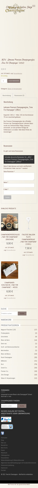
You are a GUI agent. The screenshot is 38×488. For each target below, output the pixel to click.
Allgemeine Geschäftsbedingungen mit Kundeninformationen (18, 463)
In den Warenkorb (14, 81)
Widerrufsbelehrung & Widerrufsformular (12, 460)
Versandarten (5, 458)
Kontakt (3, 470)
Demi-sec (4, 343)
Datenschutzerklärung (7, 465)
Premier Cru (4, 371)
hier (8, 396)
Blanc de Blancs (6, 354)
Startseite (4, 438)
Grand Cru (4, 368)
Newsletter (4, 445)
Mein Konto (4, 448)
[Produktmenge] (4, 81)
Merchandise (5, 350)
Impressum (4, 468)
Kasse (3, 450)
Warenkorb (4, 453)
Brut (2, 364)
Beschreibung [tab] (7, 95)
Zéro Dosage (5, 375)
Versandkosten (17, 73)
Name (6, 182)
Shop (2, 440)
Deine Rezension (9, 172)
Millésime (4, 361)
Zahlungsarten (5, 455)
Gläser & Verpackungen (15, 89)
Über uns (3, 443)
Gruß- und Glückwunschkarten (10, 347)
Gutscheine (4, 337)
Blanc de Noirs (5, 340)
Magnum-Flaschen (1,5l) (8, 330)
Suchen (22, 313)
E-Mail (6, 189)
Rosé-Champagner (6, 357)
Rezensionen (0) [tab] (19, 95)
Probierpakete (5, 333)
